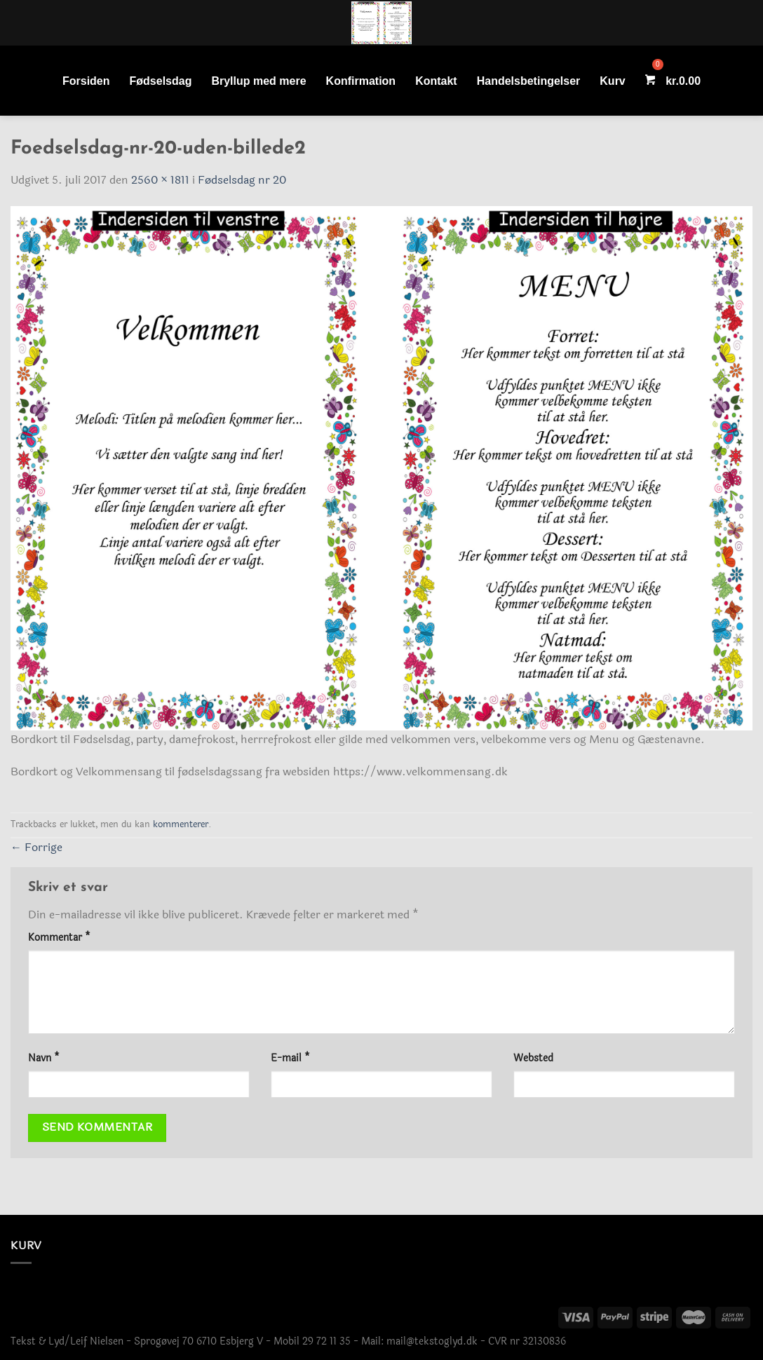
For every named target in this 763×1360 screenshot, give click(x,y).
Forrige (36, 847)
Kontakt (436, 81)
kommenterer (180, 824)
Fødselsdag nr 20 (242, 180)
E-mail (290, 1058)
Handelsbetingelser (529, 81)
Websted (533, 1058)
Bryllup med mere (258, 81)
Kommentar (59, 938)
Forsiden (86, 81)
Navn (44, 1058)
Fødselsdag (161, 81)
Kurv (612, 81)
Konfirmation (361, 81)
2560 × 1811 (160, 180)
